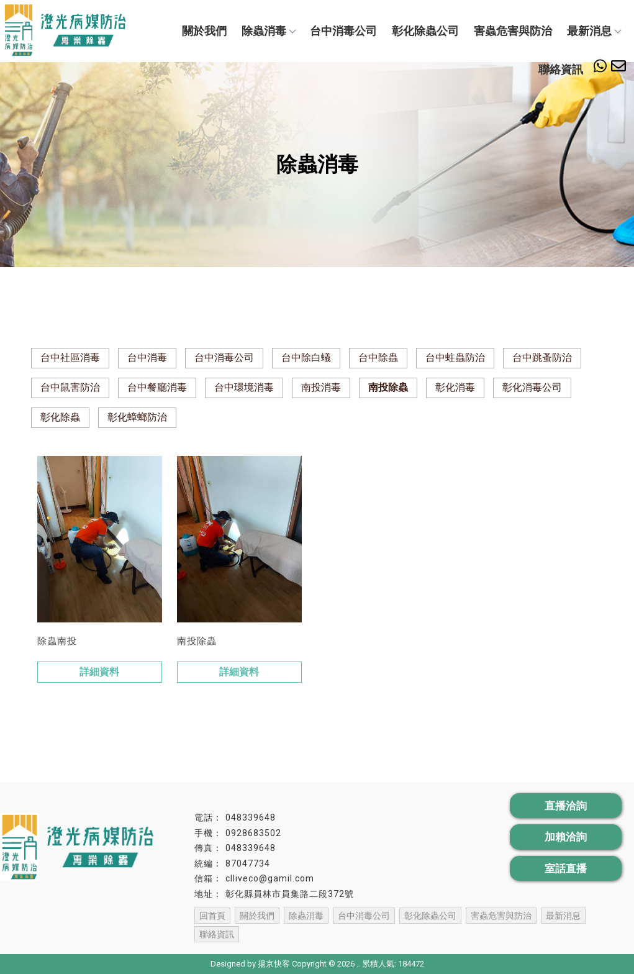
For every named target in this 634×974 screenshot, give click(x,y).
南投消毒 (321, 387)
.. (358, 963)
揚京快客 (274, 963)
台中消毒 (147, 357)
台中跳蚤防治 (542, 357)
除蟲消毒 (268, 30)
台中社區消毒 (70, 357)
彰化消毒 (455, 387)
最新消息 (593, 30)
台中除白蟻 (306, 357)
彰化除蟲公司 (425, 30)
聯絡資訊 (560, 69)
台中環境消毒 (244, 387)
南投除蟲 (388, 387)
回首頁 (212, 916)
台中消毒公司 (343, 30)
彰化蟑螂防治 (137, 417)
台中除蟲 (378, 357)
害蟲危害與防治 (513, 30)
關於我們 (204, 30)
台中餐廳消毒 (157, 387)
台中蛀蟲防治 (455, 357)
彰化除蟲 (60, 417)
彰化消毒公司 (532, 387)
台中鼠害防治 (70, 387)
